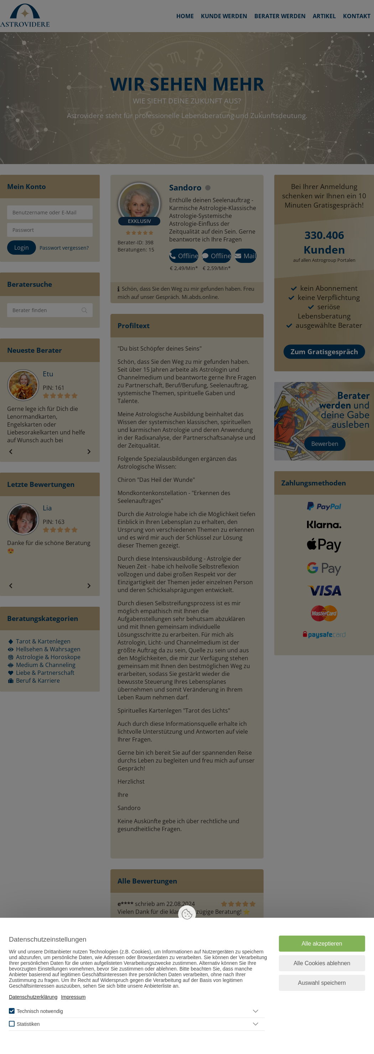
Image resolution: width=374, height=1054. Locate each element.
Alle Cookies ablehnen (322, 963)
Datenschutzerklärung (33, 997)
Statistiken (28, 1024)
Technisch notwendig (40, 1011)
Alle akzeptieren (322, 944)
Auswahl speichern (322, 983)
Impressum (73, 997)
